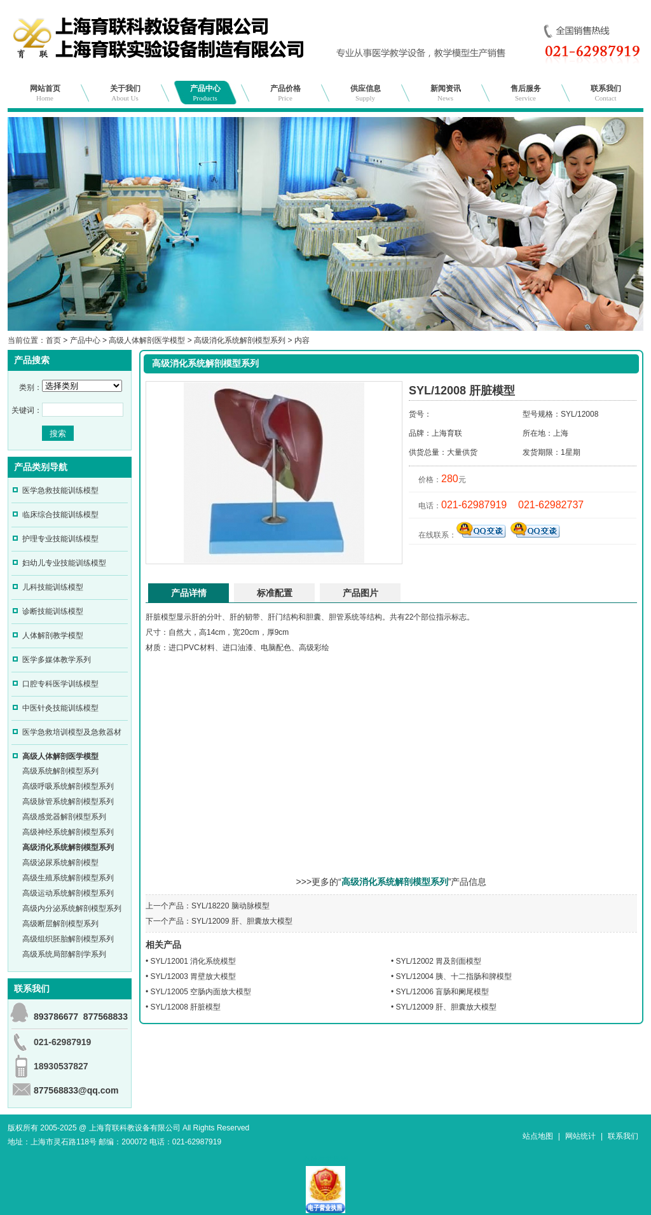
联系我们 (606, 93)
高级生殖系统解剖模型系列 (68, 877)
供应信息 (365, 93)
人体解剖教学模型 (52, 635)
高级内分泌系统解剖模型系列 (71, 908)
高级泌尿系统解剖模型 (60, 862)
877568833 (105, 1016)
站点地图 (538, 1136)
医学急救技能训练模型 (60, 490)
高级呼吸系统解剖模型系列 (68, 786)
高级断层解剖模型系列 (60, 923)
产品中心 (205, 93)
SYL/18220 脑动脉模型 (230, 905)
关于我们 (125, 93)
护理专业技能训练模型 (60, 538)
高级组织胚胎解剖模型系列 (68, 938)
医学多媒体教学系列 (56, 659)
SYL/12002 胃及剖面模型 (439, 961)
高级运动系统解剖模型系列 (68, 893)
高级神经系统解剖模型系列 (68, 832)
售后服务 (526, 93)
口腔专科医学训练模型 (60, 683)
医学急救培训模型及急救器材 (71, 732)
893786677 (56, 1016)
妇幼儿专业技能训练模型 (64, 563)
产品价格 (285, 93)
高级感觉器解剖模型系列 (64, 816)
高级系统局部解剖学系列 (64, 954)
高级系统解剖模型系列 (60, 771)
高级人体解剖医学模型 (147, 340)
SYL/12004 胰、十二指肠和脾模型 (454, 976)
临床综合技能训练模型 (60, 514)
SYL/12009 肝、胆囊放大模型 (241, 921)
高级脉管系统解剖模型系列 (68, 801)
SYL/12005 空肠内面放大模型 (201, 991)
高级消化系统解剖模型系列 (239, 340)
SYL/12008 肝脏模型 (186, 1007)
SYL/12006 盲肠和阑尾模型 (443, 991)
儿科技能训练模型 (52, 587)
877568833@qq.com (76, 1090)
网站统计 (580, 1136)
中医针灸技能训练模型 (60, 708)
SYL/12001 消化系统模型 (193, 961)
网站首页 (45, 93)
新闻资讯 (445, 93)
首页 (53, 340)
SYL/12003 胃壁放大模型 (193, 976)
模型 (168, 617)
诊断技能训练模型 (52, 611)
